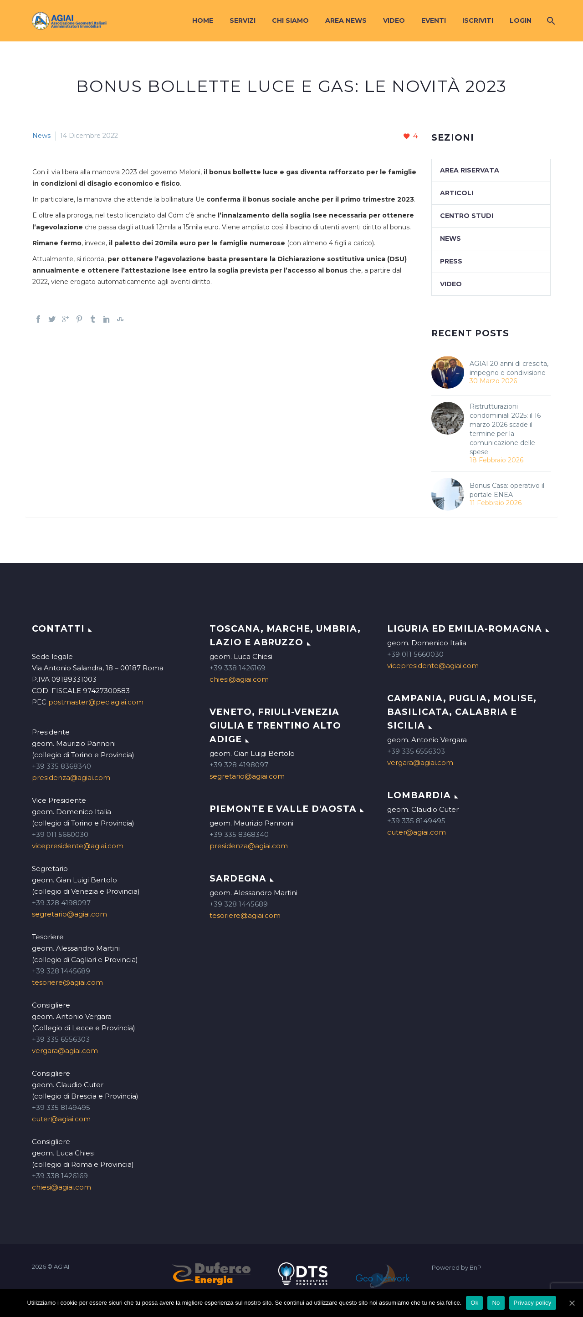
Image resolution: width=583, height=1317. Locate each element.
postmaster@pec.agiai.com (95, 702)
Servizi (243, 20)
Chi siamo (290, 20)
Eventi (433, 20)
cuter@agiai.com (61, 1118)
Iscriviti (477, 20)
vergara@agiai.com (65, 1050)
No (496, 1302)
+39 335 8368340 (61, 766)
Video (394, 20)
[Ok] (571, 1302)
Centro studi (466, 216)
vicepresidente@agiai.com (77, 845)
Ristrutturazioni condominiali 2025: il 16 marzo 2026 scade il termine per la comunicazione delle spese (505, 429)
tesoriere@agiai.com (67, 982)
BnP (475, 1267)
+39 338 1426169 (60, 1175)
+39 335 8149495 (61, 1107)
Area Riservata (469, 170)
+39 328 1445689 (61, 971)
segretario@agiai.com (69, 914)
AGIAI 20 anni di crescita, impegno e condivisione (509, 368)
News (41, 136)
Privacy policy (533, 1302)
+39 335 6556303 (61, 1039)
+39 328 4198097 (61, 902)
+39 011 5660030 (60, 834)
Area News (346, 20)
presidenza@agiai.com (71, 777)
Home (202, 20)
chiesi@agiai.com (61, 1187)
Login (521, 20)
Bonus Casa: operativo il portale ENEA (507, 490)
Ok (474, 1302)
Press (451, 261)
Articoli (456, 193)
